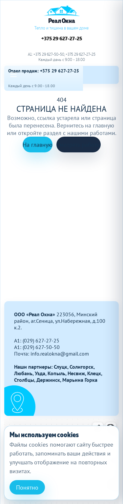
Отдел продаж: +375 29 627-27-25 (43, 71)
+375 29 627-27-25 (61, 38)
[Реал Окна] (61, 18)
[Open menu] (13, 75)
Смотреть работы (78, 144)
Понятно (27, 487)
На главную (37, 144)
